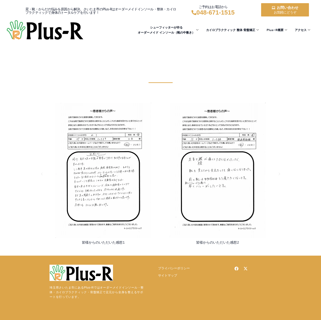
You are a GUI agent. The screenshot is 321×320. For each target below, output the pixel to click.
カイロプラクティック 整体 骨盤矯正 (229, 30)
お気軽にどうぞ (285, 12)
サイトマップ (167, 276)
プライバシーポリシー (174, 268)
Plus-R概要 (275, 30)
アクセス (302, 30)
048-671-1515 (215, 12)
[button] (42, 174)
